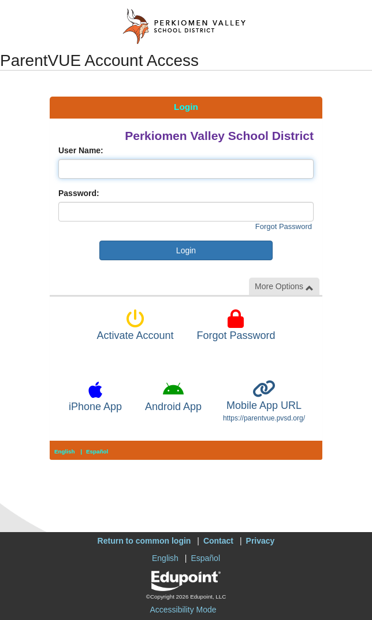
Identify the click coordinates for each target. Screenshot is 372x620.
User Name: (80, 150)
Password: (78, 193)
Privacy (260, 540)
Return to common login (144, 540)
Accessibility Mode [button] (183, 609)
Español (97, 451)
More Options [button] (284, 286)
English (64, 451)
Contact (218, 540)
